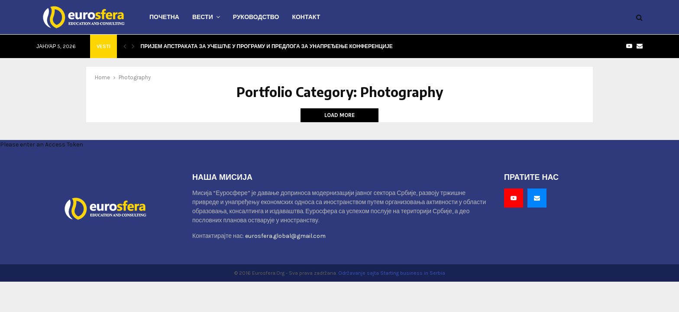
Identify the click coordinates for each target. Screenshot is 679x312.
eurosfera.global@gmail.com (285, 236)
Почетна (164, 17)
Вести (202, 17)
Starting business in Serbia (412, 273)
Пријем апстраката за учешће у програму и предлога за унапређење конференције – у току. (279, 46)
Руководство (256, 17)
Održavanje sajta (358, 273)
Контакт (306, 17)
